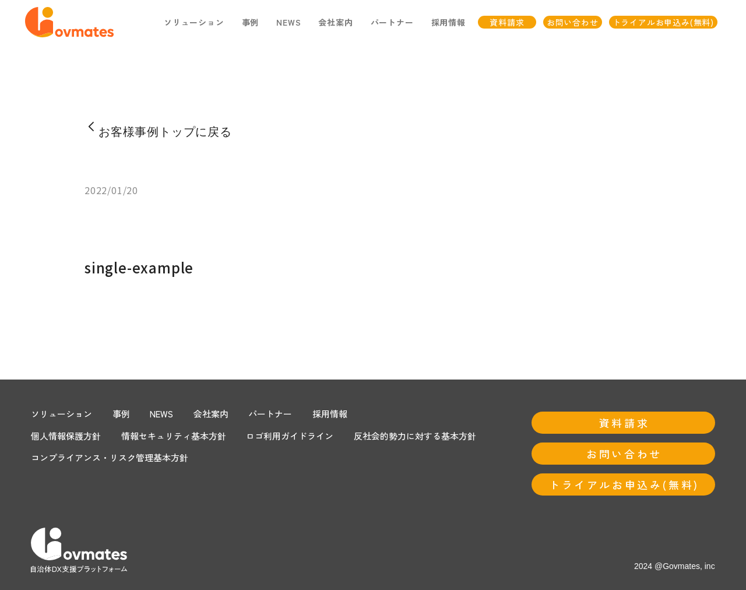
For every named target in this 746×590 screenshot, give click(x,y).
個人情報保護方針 (66, 436)
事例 (250, 22)
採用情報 (448, 22)
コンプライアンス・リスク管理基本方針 (109, 457)
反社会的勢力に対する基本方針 (415, 436)
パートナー (270, 414)
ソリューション (194, 22)
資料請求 (507, 22)
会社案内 (210, 414)
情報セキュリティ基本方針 (173, 436)
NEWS (288, 22)
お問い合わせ (573, 22)
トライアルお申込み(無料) (663, 22)
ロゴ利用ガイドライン (289, 436)
